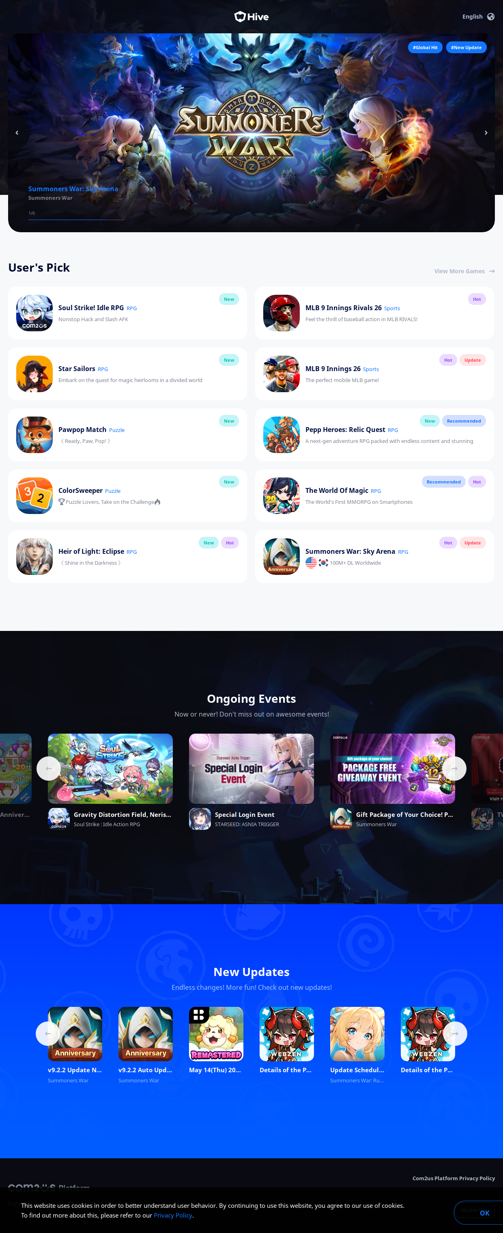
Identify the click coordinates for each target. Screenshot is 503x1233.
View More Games (464, 271)
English (478, 17)
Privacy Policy (173, 1215)
